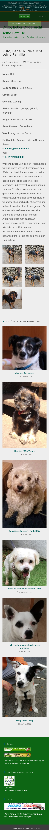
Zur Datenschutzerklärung (24, 23)
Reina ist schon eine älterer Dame (24, 588)
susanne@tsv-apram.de (15, 148)
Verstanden (24, 16)
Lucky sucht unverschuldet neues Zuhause (24, 646)
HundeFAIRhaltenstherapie (15, 790)
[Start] (3, 37)
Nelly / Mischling (24, 720)
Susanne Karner (13, 62)
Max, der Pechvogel (24, 373)
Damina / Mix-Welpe (24, 451)
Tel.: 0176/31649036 (13, 157)
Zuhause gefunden (14, 65)
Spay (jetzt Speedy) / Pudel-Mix (24, 531)
